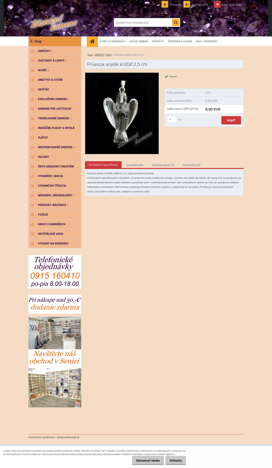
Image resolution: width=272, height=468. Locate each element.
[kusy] (171, 119)
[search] (175, 22)
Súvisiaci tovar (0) (163, 164)
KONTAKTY (158, 41)
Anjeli (109, 55)
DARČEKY (100, 55)
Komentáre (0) (191, 164)
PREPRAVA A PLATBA (180, 41)
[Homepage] (93, 41)
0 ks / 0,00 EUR (231, 4)
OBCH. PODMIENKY (207, 41)
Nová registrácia (199, 5)
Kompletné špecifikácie (103, 164)
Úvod (90, 55)
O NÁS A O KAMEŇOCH (112, 41)
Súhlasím (175, 460)
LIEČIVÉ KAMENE (138, 41)
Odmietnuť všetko (146, 460)
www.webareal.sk (68, 437)
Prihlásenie (173, 5)
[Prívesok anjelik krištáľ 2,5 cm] (122, 74)
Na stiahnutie (134, 164)
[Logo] (54, 22)
